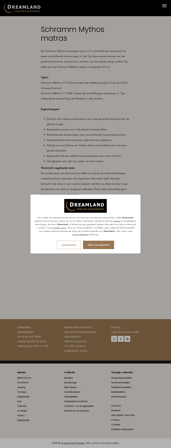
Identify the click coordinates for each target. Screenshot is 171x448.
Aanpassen (68, 245)
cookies (116, 221)
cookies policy (59, 227)
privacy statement (80, 234)
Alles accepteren (99, 245)
